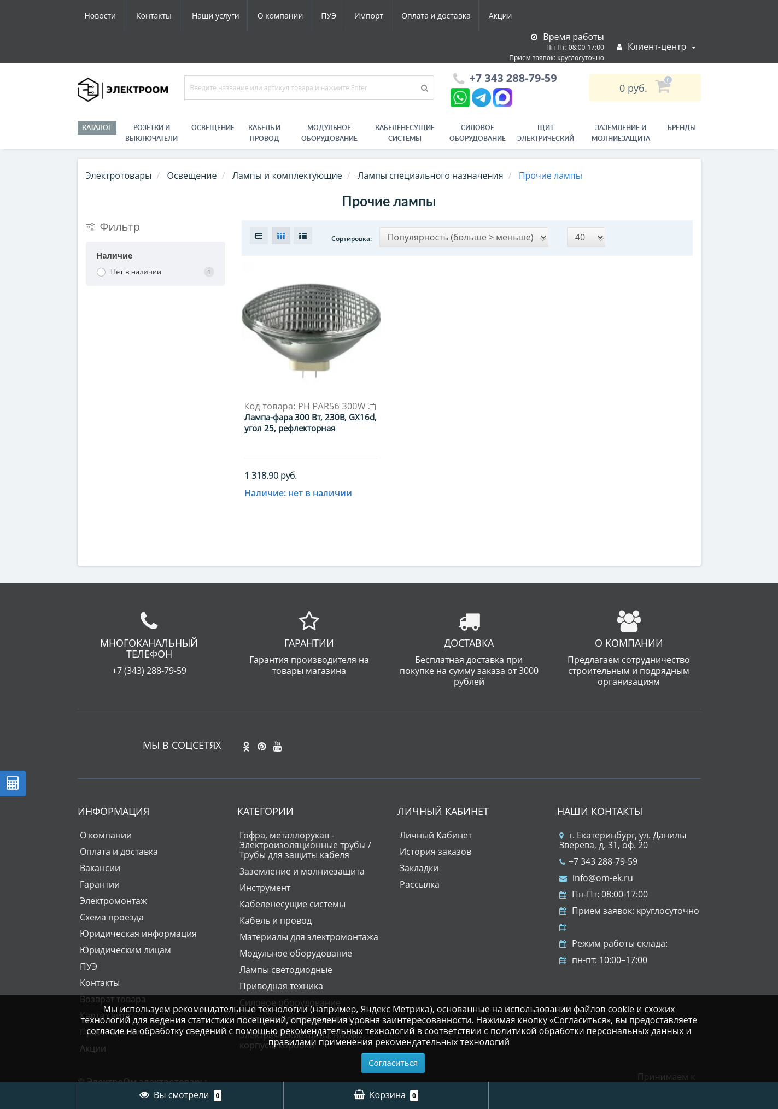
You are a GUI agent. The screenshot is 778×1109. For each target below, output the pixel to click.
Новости (451, 15)
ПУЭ (225, 15)
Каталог (97, 128)
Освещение (213, 128)
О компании (175, 15)
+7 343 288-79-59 (598, 844)
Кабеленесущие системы (405, 133)
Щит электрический (545, 133)
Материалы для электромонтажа (308, 919)
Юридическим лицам (125, 932)
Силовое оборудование (477, 133)
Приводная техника (281, 969)
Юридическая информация (138, 916)
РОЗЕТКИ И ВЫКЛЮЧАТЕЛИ (151, 133)
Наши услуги (108, 15)
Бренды (682, 128)
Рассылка (420, 867)
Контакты (505, 15)
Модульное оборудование (329, 133)
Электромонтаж (113, 883)
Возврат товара (113, 982)
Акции (404, 15)
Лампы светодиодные (285, 952)
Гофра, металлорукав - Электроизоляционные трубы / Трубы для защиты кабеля (305, 827)
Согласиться (393, 1062)
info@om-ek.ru (596, 860)
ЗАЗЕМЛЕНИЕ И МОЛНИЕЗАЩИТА (621, 133)
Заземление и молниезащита (302, 854)
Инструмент (264, 870)
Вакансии (100, 850)
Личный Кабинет (436, 818)
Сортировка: (351, 238)
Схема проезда (112, 900)
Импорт (268, 15)
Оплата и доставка (337, 15)
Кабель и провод (264, 133)
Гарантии (100, 867)
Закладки (419, 850)
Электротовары (119, 175)
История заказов (435, 834)
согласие (105, 1031)
